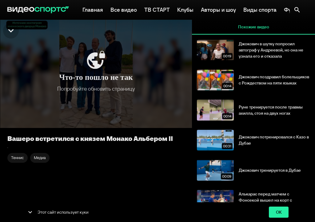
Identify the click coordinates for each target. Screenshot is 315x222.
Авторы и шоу (218, 9)
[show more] (30, 212)
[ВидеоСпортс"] (38, 10)
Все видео (124, 9)
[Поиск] (297, 9)
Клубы (185, 9)
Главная (93, 9)
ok (279, 212)
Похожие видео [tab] (253, 27)
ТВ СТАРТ (157, 9)
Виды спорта (260, 9)
